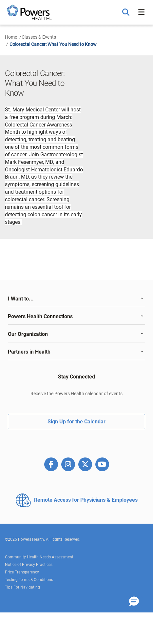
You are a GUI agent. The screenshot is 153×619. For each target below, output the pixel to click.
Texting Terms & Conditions (29, 579)
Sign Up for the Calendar (76, 421)
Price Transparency (22, 572)
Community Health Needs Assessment (39, 557)
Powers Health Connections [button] (40, 316)
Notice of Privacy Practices (28, 564)
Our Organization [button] (28, 334)
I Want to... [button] (21, 299)
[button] (127, 12)
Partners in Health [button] (29, 352)
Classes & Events (39, 37)
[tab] (76, 298)
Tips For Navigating (22, 587)
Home (11, 37)
